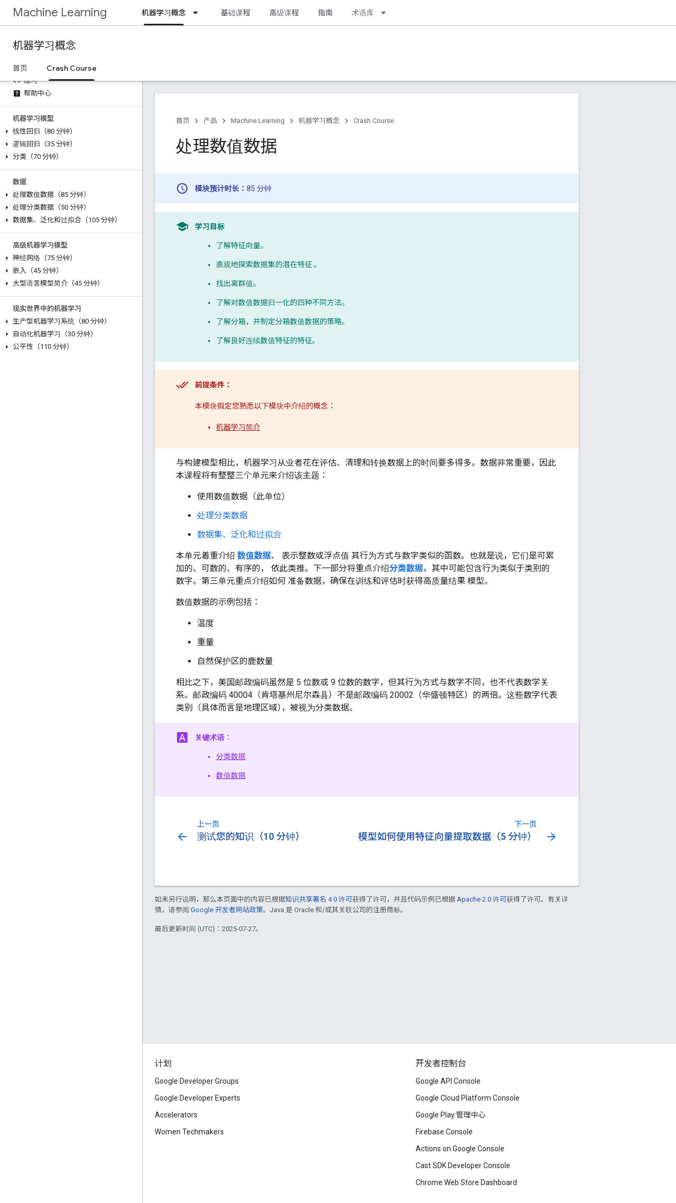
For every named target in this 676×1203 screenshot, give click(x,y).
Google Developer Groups (197, 1081)
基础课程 (235, 12)
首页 (20, 68)
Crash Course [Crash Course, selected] (71, 68)
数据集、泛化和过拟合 (239, 534)
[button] (69, 131)
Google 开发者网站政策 (227, 910)
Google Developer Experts (197, 1098)
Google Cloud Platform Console (468, 1098)
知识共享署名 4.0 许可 (318, 899)
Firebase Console (444, 1132)
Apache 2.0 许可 (481, 899)
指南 (325, 12)
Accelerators (176, 1115)
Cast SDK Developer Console (463, 1165)
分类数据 (231, 756)
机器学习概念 (44, 45)
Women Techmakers (189, 1132)
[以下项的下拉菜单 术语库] (386, 12)
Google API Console (448, 1081)
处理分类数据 (222, 515)
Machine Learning (60, 12)
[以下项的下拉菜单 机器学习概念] (198, 12)
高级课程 (284, 12)
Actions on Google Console (460, 1148)
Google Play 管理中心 (451, 1115)
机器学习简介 (238, 427)
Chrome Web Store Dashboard (466, 1182)
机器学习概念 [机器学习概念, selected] (164, 12)
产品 (210, 121)
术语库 (363, 12)
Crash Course (373, 121)
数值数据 (231, 775)
